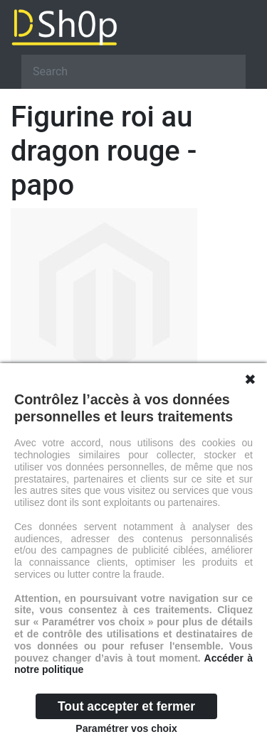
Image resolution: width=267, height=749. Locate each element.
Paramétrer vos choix (126, 728)
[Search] (133, 72)
